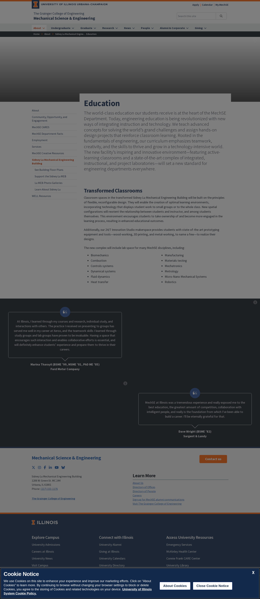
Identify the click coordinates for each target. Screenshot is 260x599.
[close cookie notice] (253, 572)
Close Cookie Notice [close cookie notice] (213, 586)
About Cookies (175, 586)
